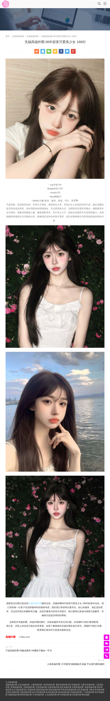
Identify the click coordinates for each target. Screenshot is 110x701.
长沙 (18, 690)
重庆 (61, 685)
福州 (64, 692)
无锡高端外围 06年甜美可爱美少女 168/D (59, 36)
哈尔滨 (38, 692)
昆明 (16, 687)
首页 (7, 36)
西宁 (74, 685)
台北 (51, 695)
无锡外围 (57, 603)
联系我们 (41, 630)
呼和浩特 (68, 690)
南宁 (63, 695)
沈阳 (29, 687)
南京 (65, 687)
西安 (54, 690)
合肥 (78, 687)
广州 (88, 692)
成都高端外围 (11, 685)
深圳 (49, 685)
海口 (30, 690)
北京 (23, 685)
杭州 (51, 692)
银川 (75, 695)
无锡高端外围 (32, 36)
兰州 (38, 695)
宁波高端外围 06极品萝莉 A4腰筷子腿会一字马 (55, 649)
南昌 (90, 687)
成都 (14, 695)
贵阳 (42, 690)
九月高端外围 (11, 682)
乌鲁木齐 (96, 690)
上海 (36, 685)
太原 (41, 687)
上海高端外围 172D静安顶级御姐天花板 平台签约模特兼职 (55, 662)
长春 (53, 687)
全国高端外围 (18, 36)
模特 (28, 611)
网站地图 (85, 695)
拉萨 (82, 690)
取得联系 (93, 622)
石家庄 (87, 685)
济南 (76, 692)
